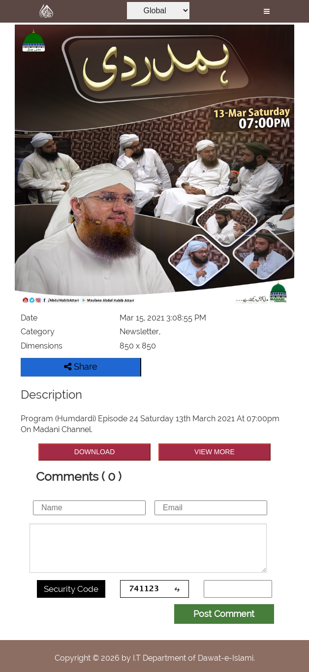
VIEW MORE (214, 452)
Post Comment (223, 614)
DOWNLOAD (94, 452)
